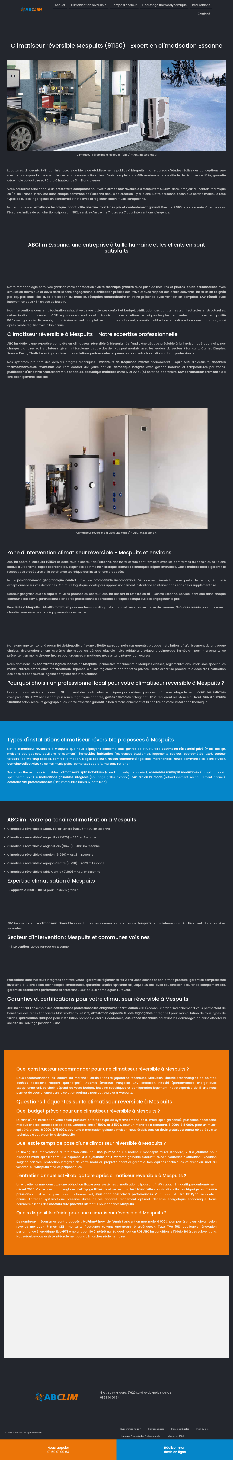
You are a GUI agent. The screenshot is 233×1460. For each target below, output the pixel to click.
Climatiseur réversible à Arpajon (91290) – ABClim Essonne (50, 855)
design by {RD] (176, 1436)
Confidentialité (156, 1428)
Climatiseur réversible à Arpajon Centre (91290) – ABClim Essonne (55, 863)
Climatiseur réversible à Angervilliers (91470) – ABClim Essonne (53, 846)
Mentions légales (180, 1428)
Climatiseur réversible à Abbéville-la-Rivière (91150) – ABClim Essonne (58, 829)
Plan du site (202, 1428)
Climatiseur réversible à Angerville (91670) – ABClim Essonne (51, 837)
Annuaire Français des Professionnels (140, 1436)
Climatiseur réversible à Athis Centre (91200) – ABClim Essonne (53, 872)
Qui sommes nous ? (130, 1428)
